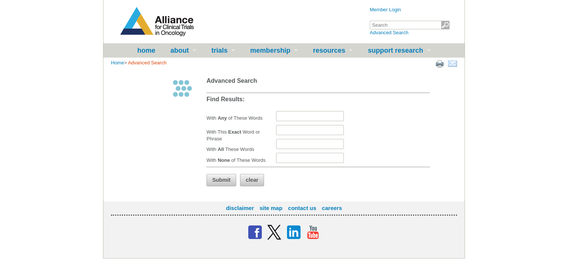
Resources (329, 50)
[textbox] (410, 25)
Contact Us (302, 208)
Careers (332, 208)
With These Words (230, 149)
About (179, 50)
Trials (219, 50)
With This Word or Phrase (233, 135)
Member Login (385, 9)
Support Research (395, 50)
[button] (221, 180)
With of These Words (235, 118)
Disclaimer (240, 208)
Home (146, 50)
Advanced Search (389, 32)
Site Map (271, 208)
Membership (270, 50)
